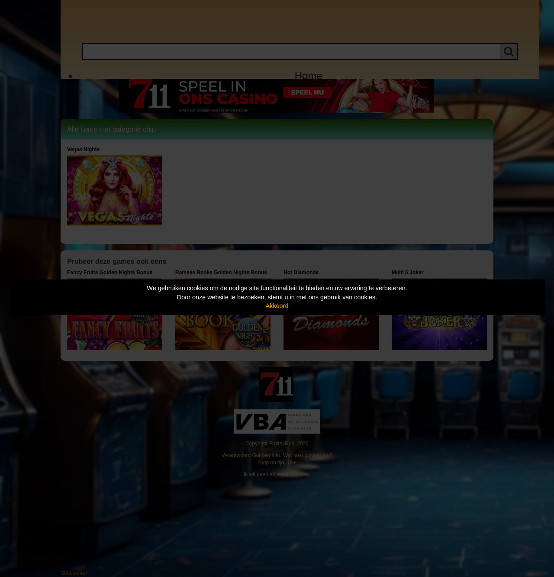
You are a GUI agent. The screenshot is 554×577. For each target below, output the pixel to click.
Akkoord (277, 305)
